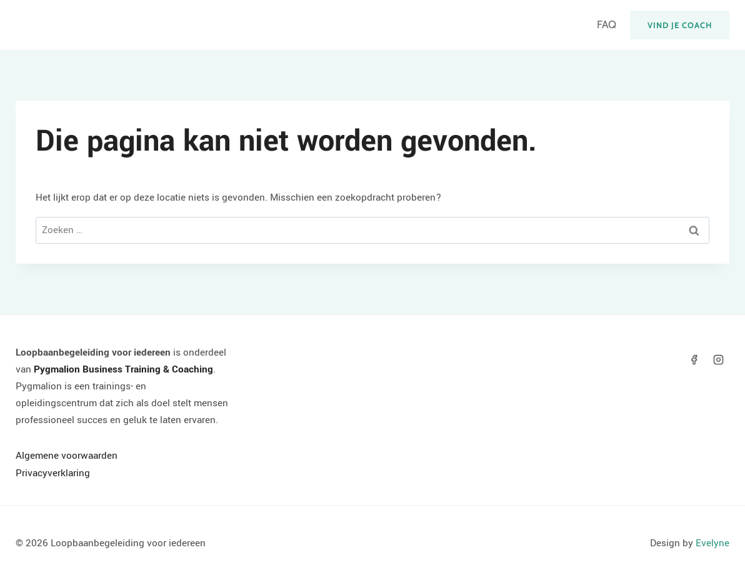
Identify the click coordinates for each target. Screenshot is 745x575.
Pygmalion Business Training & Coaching (123, 369)
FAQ (606, 24)
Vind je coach (680, 25)
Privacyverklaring (53, 473)
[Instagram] (718, 360)
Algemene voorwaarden (67, 455)
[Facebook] (694, 360)
